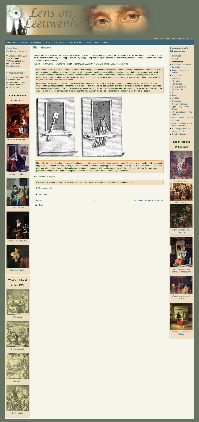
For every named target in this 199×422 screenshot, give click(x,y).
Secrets (175, 120)
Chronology (36, 42)
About (189, 38)
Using (174, 92)
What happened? (45, 188)
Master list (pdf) (13, 77)
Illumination (177, 101)
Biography (23, 42)
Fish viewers (177, 62)
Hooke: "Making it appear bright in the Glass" (180, 106)
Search (181, 38)
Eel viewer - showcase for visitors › (149, 200)
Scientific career (75, 42)
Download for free (14, 66)
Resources (170, 38)
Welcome (11, 42)
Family (47, 42)
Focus (174, 95)
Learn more (42, 194)
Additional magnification (182, 117)
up (94, 200)
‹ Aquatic (39, 200)
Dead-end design (179, 134)
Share (39, 205)
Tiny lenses (177, 84)
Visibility (175, 98)
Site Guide (158, 38)
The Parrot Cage (181, 181)
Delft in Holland (101, 42)
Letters (88, 42)
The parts (176, 81)
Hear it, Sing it (181, 202)
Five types (176, 56)
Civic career (59, 42)
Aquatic (175, 59)
